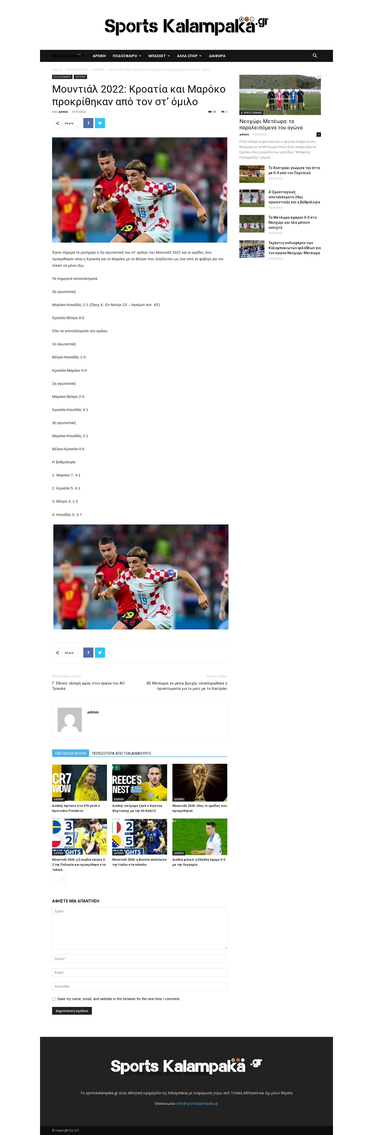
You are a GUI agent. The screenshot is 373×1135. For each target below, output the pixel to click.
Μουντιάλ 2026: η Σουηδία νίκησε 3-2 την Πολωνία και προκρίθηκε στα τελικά (79, 865)
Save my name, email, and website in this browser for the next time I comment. (118, 999)
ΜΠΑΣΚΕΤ (159, 55)
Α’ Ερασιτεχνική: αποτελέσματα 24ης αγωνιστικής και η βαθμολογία (294, 197)
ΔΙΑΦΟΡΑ (217, 55)
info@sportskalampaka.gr (197, 1103)
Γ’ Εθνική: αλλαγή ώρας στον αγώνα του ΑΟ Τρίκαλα (88, 686)
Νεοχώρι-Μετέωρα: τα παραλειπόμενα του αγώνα (271, 124)
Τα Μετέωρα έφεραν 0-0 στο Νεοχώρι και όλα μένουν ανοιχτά (293, 222)
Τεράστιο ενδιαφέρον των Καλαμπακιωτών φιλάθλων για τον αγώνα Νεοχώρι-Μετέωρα (295, 248)
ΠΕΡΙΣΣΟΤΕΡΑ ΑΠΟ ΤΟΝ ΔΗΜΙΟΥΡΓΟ (121, 753)
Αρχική (57, 69)
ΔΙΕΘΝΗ (98, 69)
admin (63, 112)
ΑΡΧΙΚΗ (99, 55)
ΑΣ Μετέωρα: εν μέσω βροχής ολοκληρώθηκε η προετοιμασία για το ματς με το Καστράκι (186, 686)
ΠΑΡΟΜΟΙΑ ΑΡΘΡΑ (70, 753)
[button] (315, 56)
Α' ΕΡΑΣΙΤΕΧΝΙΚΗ (251, 113)
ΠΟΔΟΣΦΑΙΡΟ (127, 55)
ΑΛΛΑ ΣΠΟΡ (189, 55)
